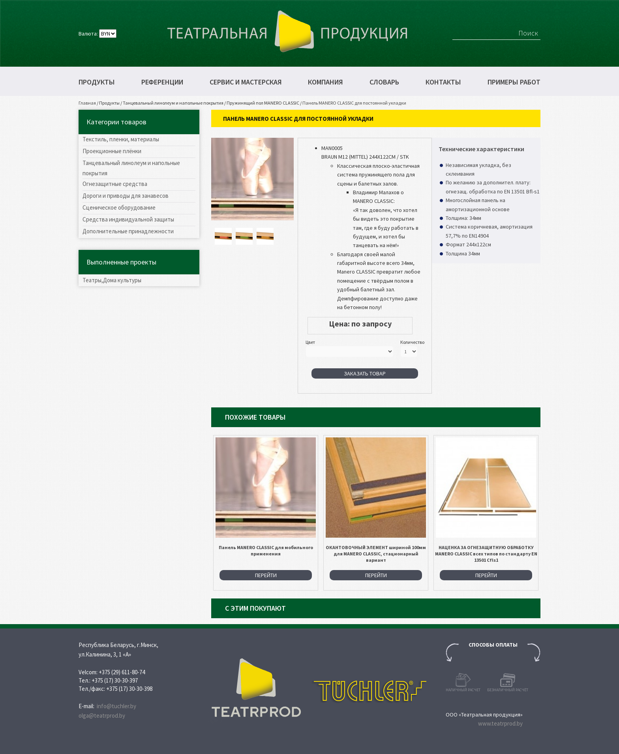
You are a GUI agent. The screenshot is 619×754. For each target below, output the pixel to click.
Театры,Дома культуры (112, 280)
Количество (412, 342)
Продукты (97, 82)
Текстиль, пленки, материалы (121, 139)
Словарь (384, 82)
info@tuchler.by (116, 706)
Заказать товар (365, 373)
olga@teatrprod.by (102, 715)
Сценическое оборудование (119, 207)
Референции (162, 82)
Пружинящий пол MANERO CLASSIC (263, 103)
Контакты (443, 82)
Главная (87, 103)
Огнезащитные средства (115, 184)
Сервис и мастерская (246, 82)
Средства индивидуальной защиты (128, 219)
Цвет (310, 342)
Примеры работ (514, 82)
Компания (325, 82)
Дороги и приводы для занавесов (126, 195)
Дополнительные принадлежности (128, 231)
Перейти (266, 575)
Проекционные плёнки (112, 151)
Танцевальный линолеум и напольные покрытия (173, 103)
